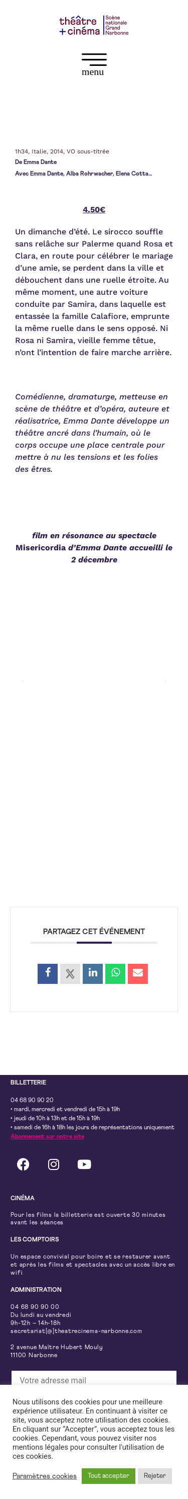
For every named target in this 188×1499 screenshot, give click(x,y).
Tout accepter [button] (108, 1476)
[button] (94, 67)
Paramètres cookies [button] (45, 1476)
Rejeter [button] (155, 1476)
